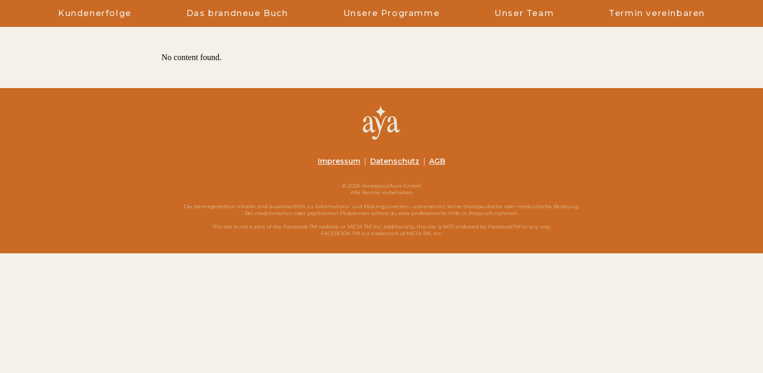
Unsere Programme (391, 13)
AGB (437, 161)
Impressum (339, 161)
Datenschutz (394, 161)
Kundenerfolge (94, 13)
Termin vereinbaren (657, 13)
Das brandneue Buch (237, 13)
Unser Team (524, 13)
